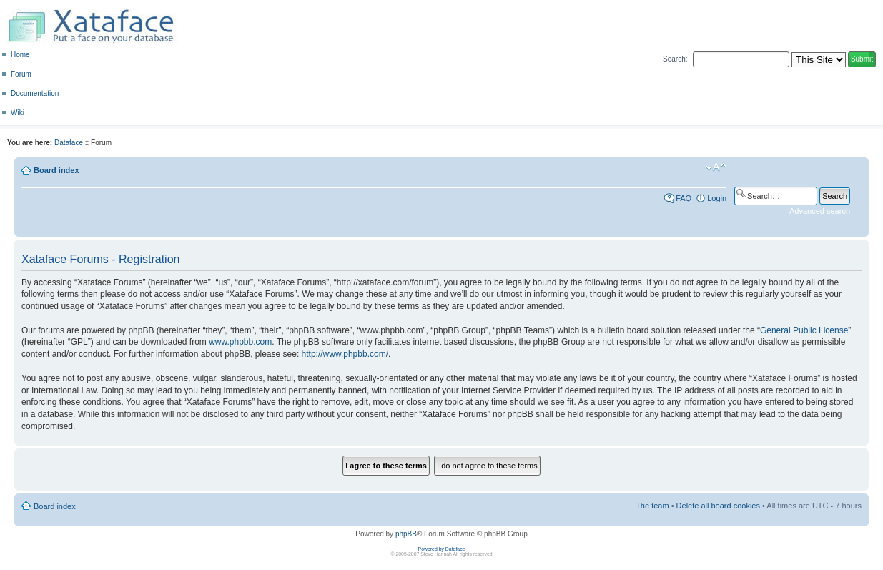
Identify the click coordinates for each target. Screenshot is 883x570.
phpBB (406, 534)
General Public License (804, 330)
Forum (21, 74)
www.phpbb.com (240, 342)
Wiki (17, 113)
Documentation (35, 93)
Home (20, 55)
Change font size (716, 167)
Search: (675, 59)
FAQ (683, 198)
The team (652, 505)
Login (716, 198)
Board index (56, 170)
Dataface (68, 143)
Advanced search (819, 211)
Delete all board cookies (718, 505)
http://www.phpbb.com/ (345, 354)
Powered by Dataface (441, 548)
